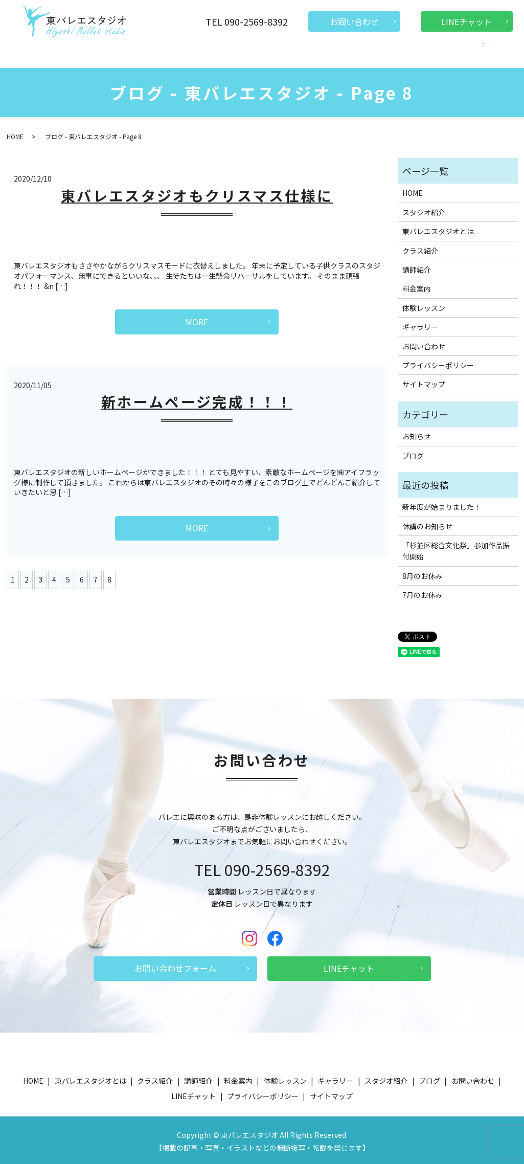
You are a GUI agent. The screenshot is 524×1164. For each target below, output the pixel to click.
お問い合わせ (354, 21)
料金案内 (261, 53)
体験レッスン (308, 53)
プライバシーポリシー (438, 362)
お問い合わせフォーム (175, 965)
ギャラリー (413, 53)
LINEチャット (466, 21)
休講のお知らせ (427, 524)
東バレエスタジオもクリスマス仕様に (197, 193)
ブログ (453, 53)
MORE (197, 319)
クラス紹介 (177, 53)
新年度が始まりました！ (441, 504)
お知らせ (416, 434)
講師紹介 (221, 53)
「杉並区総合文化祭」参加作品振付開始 (456, 548)
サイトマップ (423, 381)
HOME (54, 53)
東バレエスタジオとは (112, 53)
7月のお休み (422, 592)
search (477, 54)
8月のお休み (422, 573)
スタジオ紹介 (362, 53)
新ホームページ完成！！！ (196, 399)
